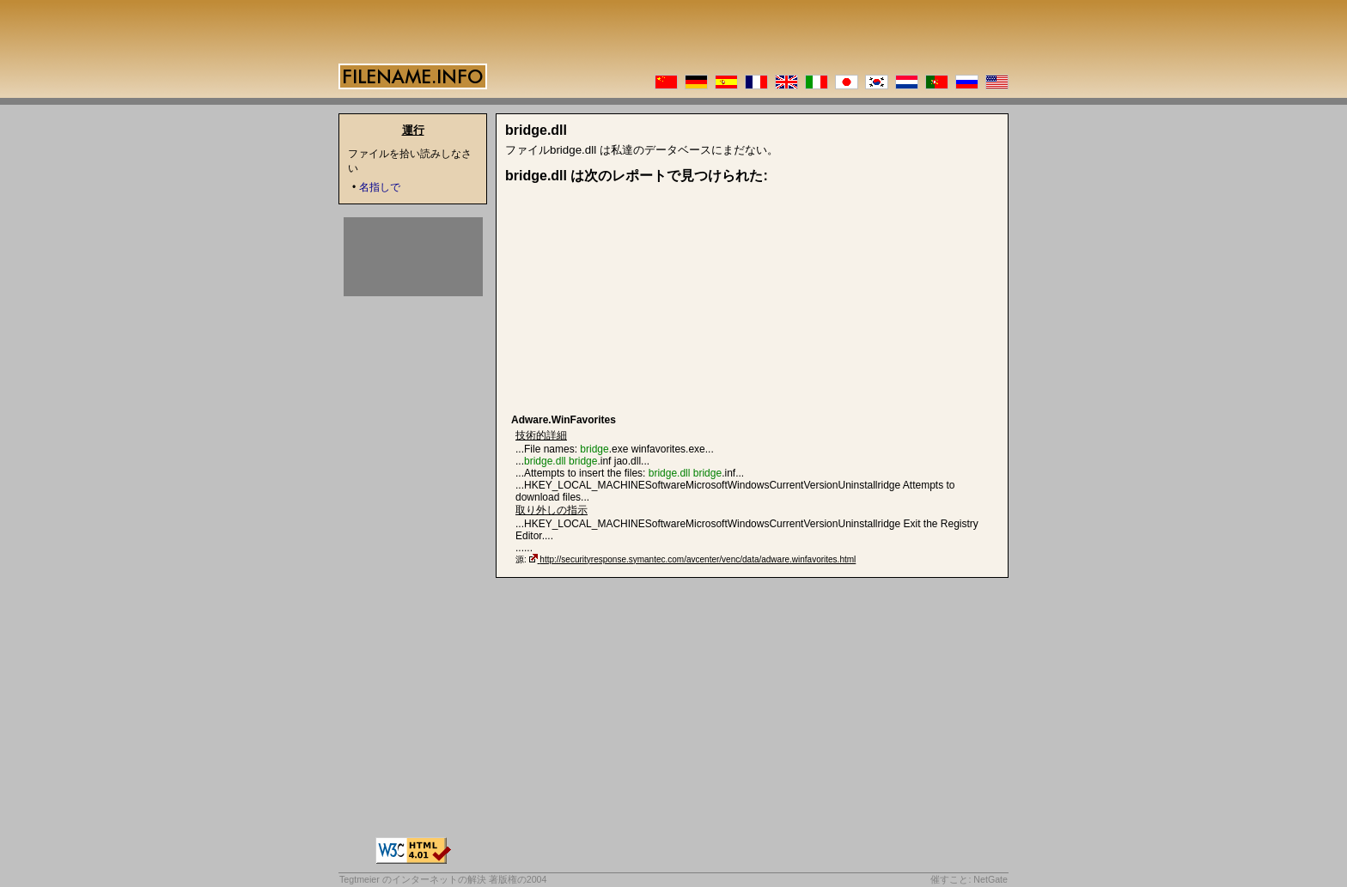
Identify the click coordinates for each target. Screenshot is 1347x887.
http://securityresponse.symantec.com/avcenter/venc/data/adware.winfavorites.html (697, 559)
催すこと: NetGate (969, 879)
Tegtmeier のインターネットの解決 (412, 879)
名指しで (379, 187)
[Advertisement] (644, 299)
